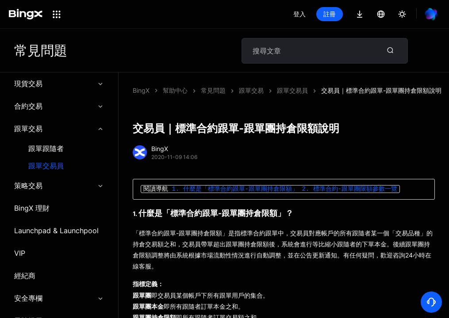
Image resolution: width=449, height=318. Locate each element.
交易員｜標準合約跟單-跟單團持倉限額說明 (381, 90)
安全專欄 (59, 298)
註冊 (329, 14)
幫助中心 (175, 90)
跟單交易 (59, 128)
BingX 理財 (32, 208)
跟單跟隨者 (46, 148)
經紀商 (24, 275)
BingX (141, 90)
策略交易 (59, 185)
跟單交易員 (46, 166)
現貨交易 (59, 83)
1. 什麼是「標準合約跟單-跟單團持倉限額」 (235, 189)
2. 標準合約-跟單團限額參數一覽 (349, 189)
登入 (299, 14)
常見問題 (213, 90)
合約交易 (59, 106)
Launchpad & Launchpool (56, 230)
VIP (19, 253)
